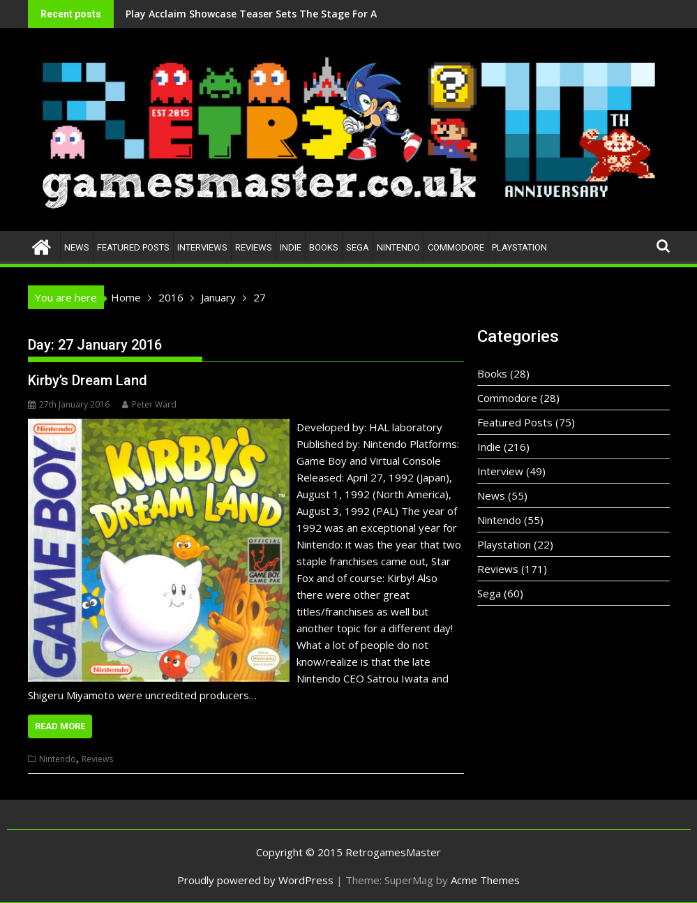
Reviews (253, 247)
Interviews (202, 247)
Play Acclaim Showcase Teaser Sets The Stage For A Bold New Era (213, 13)
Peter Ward (149, 404)
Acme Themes (485, 880)
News (76, 247)
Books (323, 247)
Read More (60, 726)
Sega (357, 247)
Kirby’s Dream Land (87, 380)
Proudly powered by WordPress (255, 880)
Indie (290, 247)
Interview (500, 471)
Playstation (519, 247)
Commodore (456, 247)
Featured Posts (133, 247)
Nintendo (398, 247)
